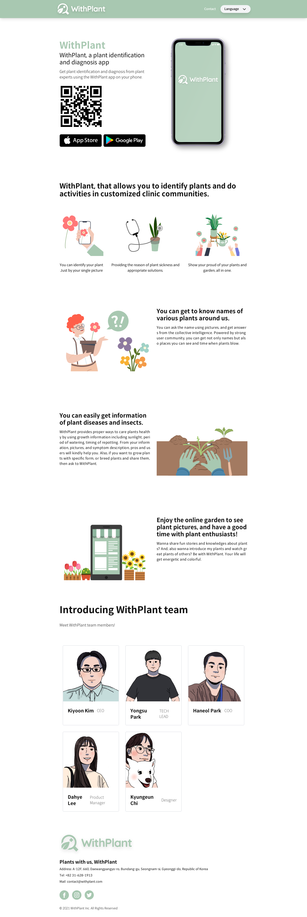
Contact (210, 9)
